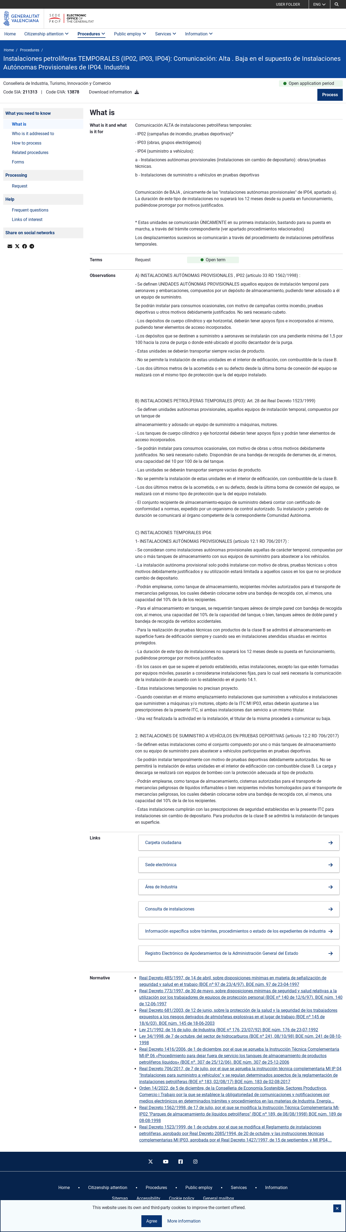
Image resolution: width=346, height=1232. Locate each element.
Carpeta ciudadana (163, 842)
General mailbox (218, 1198)
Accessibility (148, 1198)
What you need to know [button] (28, 113)
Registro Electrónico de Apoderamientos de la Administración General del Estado (221, 953)
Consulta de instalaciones (169, 909)
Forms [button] (18, 162)
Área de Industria (161, 886)
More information (184, 1221)
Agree (151, 1221)
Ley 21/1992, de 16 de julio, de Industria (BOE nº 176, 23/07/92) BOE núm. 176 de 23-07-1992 (228, 1029)
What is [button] (19, 124)
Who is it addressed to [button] (33, 133)
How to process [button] (26, 143)
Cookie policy (181, 1198)
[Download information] (137, 92)
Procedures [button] (91, 33)
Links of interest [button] (27, 219)
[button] (336, 4)
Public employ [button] (130, 33)
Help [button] (9, 199)
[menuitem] (64, 1187)
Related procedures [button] (30, 152)
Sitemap (120, 1198)
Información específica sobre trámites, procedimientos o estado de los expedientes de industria (235, 931)
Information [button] (199, 33)
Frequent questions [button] (30, 210)
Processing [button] (16, 175)
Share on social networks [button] (30, 232)
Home (10, 33)
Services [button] (166, 33)
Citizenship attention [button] (46, 33)
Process (330, 94)
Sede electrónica (161, 864)
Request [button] (19, 186)
